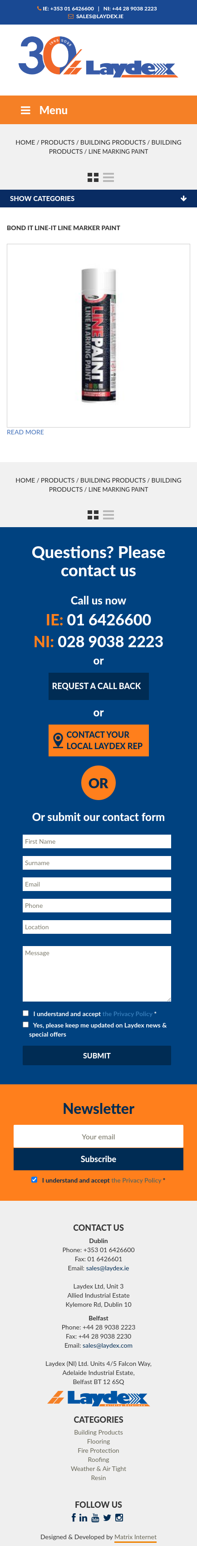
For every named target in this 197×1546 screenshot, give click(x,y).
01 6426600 (98, 619)
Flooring (98, 1441)
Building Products (113, 142)
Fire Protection (98, 1450)
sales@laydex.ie (95, 16)
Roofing (98, 1459)
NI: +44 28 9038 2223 (130, 8)
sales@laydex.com (108, 1345)
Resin (98, 1477)
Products (58, 142)
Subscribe (98, 1159)
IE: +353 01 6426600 (65, 8)
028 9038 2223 (99, 641)
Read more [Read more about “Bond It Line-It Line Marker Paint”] (25, 432)
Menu (43, 109)
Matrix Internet (135, 1537)
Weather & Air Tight (98, 1468)
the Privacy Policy (128, 1013)
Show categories (42, 198)
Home (25, 142)
